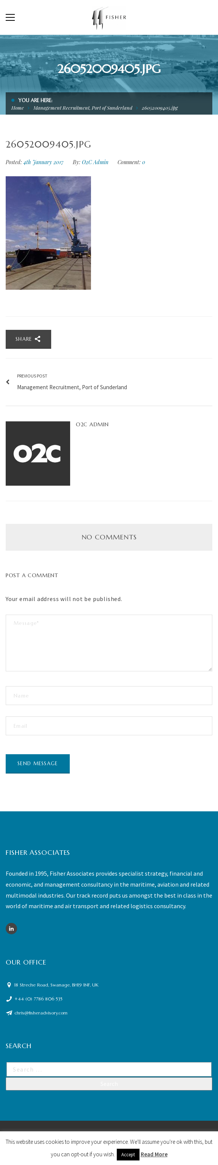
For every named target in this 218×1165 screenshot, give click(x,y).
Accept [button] (128, 1154)
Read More (154, 1154)
